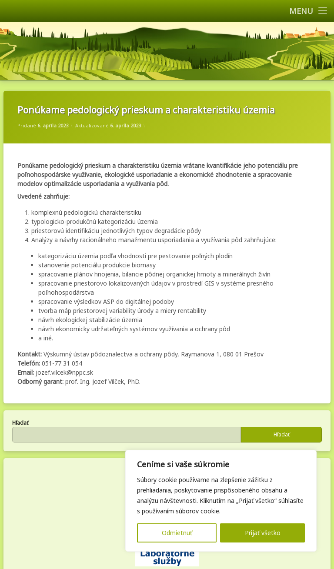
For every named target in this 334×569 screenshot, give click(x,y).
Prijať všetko (263, 533)
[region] (221, 501)
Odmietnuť (177, 533)
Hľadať (20, 422)
